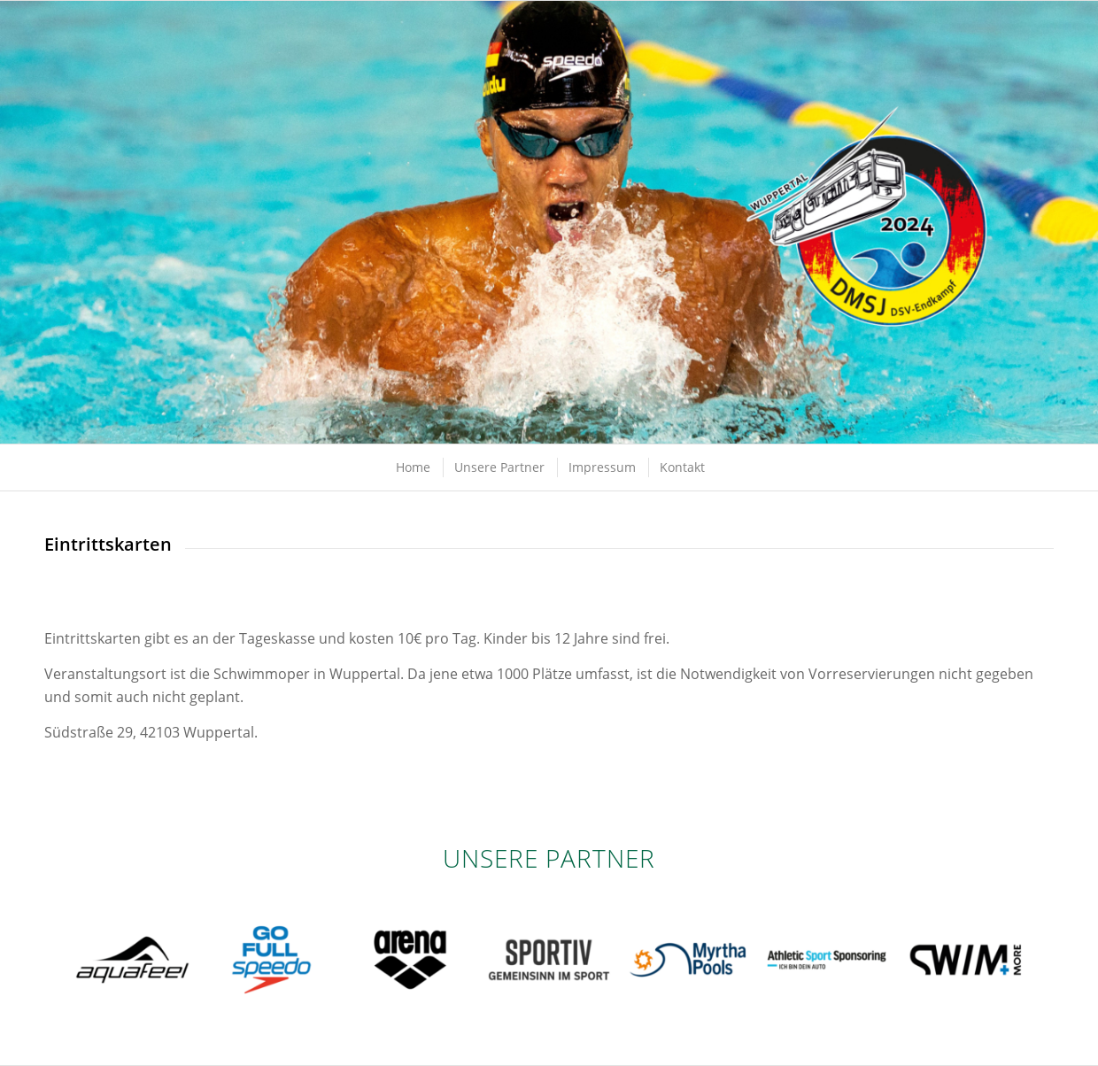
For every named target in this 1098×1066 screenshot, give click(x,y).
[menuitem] (412, 467)
